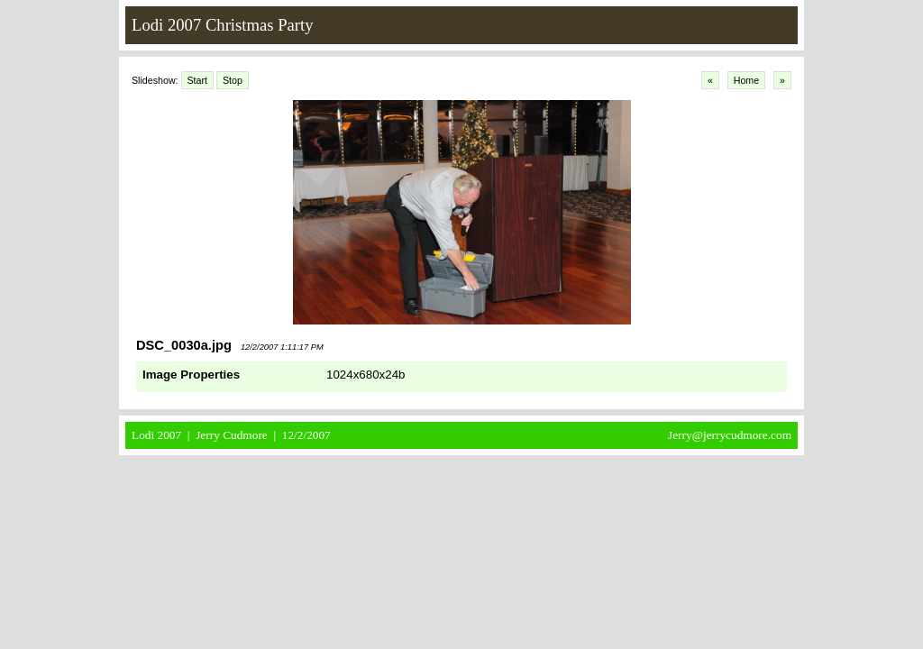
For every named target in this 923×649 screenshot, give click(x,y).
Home (746, 80)
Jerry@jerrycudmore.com (729, 435)
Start (197, 80)
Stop (232, 80)
